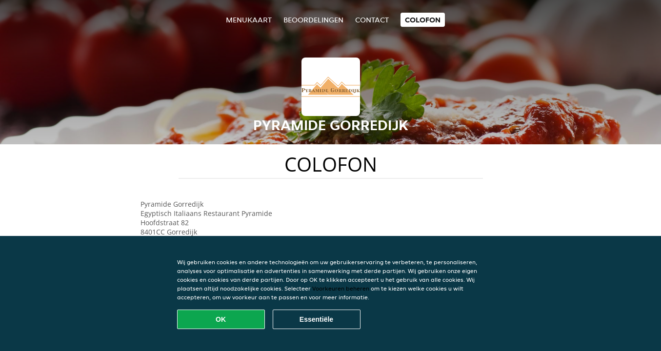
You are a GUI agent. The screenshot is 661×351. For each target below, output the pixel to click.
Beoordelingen (313, 20)
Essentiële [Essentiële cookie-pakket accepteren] (316, 319)
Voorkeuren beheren (340, 288)
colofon (423, 20)
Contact (372, 20)
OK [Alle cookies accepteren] (221, 319)
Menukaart (249, 20)
